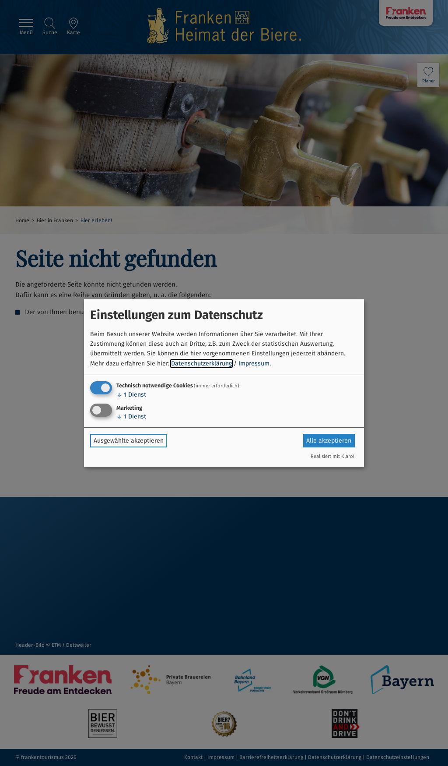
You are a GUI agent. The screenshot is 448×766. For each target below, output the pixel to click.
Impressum (254, 363)
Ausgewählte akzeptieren (129, 440)
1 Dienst (131, 394)
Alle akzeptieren (328, 440)
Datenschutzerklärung (201, 363)
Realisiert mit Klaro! (332, 456)
